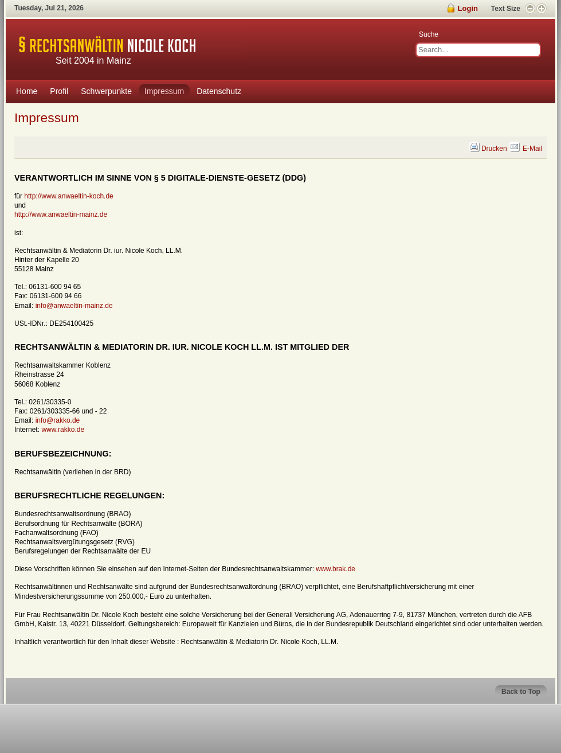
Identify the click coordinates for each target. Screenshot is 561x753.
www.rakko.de (62, 430)
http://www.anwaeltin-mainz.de (60, 214)
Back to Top (520, 692)
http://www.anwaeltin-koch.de (68, 196)
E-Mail (525, 148)
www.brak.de (335, 569)
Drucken (489, 148)
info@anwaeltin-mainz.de (74, 306)
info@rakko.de (58, 420)
